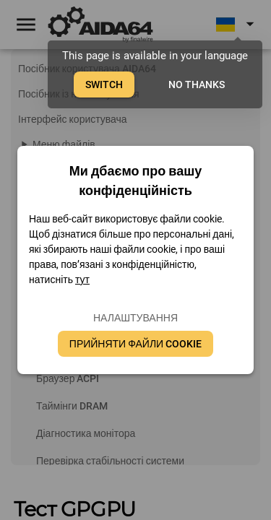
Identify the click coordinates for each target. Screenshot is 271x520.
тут (82, 279)
